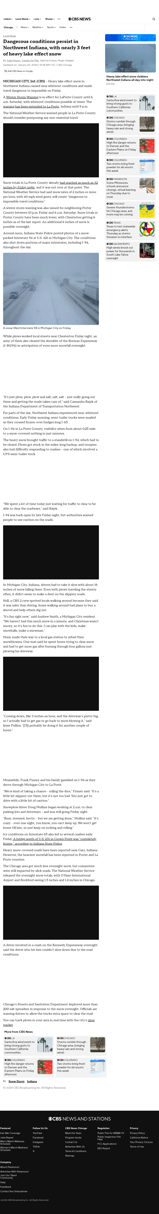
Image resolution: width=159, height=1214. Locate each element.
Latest (8, 19)
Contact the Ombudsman (13, 1191)
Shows (50, 19)
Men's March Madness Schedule (12, 1142)
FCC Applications (107, 1144)
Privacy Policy (137, 1133)
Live (38, 19)
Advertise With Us (75, 1146)
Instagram (38, 1142)
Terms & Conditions (75, 1151)
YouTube (37, 1133)
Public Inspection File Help (109, 1138)
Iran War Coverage (10, 1133)
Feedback (5, 1187)
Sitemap (69, 1155)
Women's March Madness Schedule (14, 1148)
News (25, 27)
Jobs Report (6, 1137)
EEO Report (104, 1148)
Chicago (8, 27)
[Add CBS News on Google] (18, 71)
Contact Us (71, 1142)
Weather (37, 27)
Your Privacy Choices (141, 1142)
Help (2, 1182)
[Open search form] (153, 19)
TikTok (36, 1146)
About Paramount (9, 1167)
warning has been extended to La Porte (31, 107)
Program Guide (73, 1137)
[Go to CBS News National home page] (79, 19)
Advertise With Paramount (14, 1171)
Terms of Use (137, 1146)
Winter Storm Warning (22, 97)
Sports (51, 27)
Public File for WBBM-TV (111, 1133)
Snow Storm (17, 1081)
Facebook (38, 1137)
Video (62, 27)
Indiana (32, 1081)
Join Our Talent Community (8, 1176)
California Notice (139, 1137)
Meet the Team (73, 1133)
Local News (23, 19)
